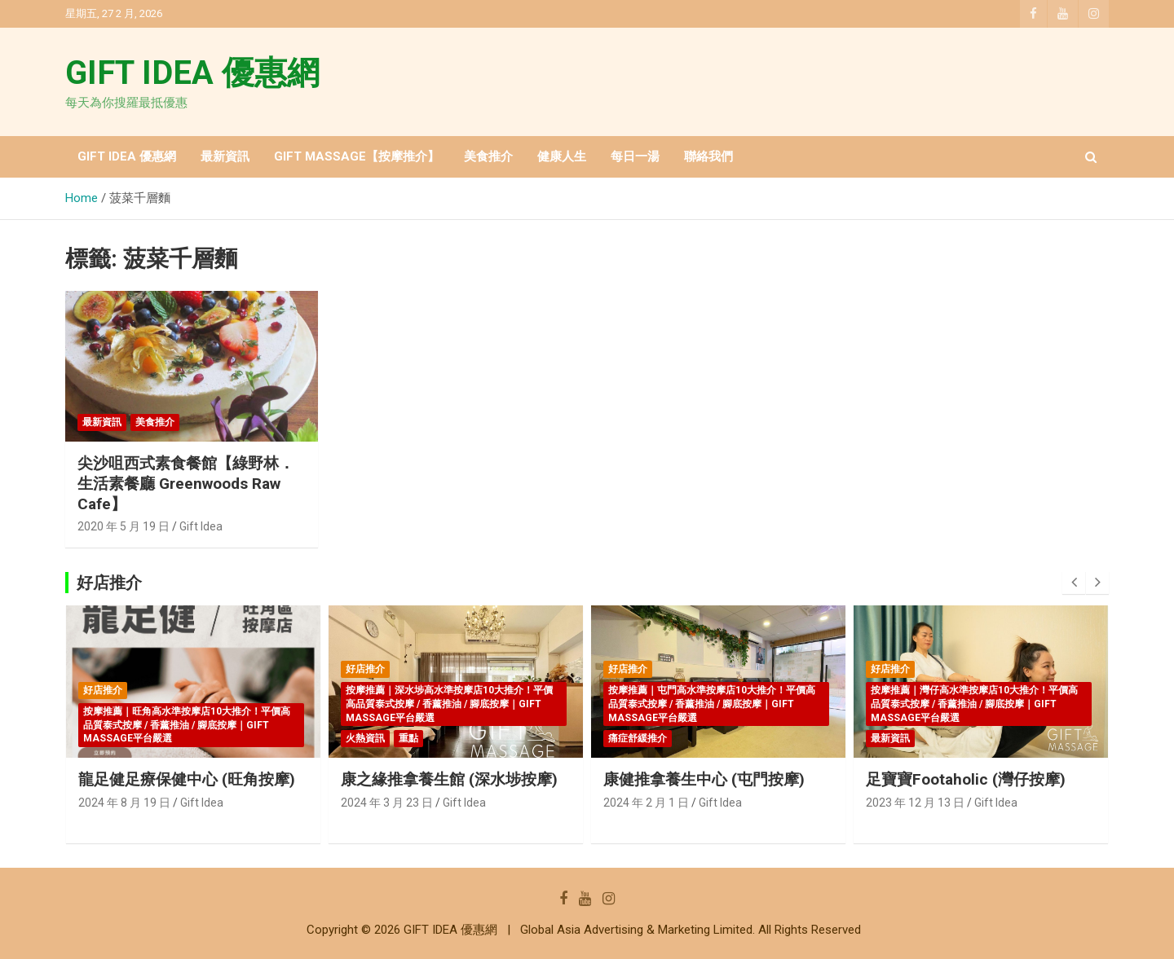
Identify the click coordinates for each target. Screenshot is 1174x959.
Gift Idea (201, 526)
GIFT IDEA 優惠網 (192, 73)
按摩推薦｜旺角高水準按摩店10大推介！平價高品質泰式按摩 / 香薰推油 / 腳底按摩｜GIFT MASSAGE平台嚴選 (186, 725)
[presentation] (1073, 582)
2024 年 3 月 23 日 (387, 802)
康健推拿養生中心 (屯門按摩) (704, 779)
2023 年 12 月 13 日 (915, 802)
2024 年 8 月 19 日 (124, 802)
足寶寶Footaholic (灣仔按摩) (966, 779)
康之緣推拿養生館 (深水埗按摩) (449, 779)
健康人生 (561, 156)
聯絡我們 (708, 156)
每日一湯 (635, 156)
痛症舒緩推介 (637, 738)
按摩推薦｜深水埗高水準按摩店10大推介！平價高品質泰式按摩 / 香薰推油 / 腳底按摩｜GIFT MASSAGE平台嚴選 (449, 704)
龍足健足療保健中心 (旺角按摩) (186, 779)
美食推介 (488, 156)
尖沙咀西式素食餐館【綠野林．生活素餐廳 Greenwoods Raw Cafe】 (185, 483)
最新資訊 (225, 156)
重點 (408, 738)
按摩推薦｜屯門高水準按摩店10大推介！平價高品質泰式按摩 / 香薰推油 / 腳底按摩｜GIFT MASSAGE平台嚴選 (711, 704)
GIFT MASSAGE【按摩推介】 (356, 156)
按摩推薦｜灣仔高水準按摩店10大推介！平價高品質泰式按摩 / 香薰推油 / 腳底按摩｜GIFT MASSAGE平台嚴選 (974, 704)
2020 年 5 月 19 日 (123, 526)
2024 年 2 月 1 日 (646, 802)
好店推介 (102, 690)
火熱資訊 (365, 738)
